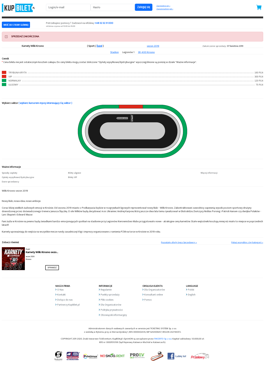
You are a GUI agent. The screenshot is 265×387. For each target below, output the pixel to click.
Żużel (99, 46)
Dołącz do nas (65, 300)
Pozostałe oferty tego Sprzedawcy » (179, 242)
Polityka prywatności (112, 310)
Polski (191, 290)
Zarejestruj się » (163, 6)
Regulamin (106, 290)
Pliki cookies (107, 300)
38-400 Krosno (146, 52)
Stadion (114, 52)
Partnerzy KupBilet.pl (68, 305)
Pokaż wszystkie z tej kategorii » (247, 242)
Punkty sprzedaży (110, 294)
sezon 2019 (153, 46)
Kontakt (61, 294)
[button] (33, 173)
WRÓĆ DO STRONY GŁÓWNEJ (15, 25)
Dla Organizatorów (111, 305)
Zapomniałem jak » (164, 9)
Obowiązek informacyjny (114, 315)
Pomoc (148, 300)
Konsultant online (153, 294)
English (191, 294)
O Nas (60, 290)
